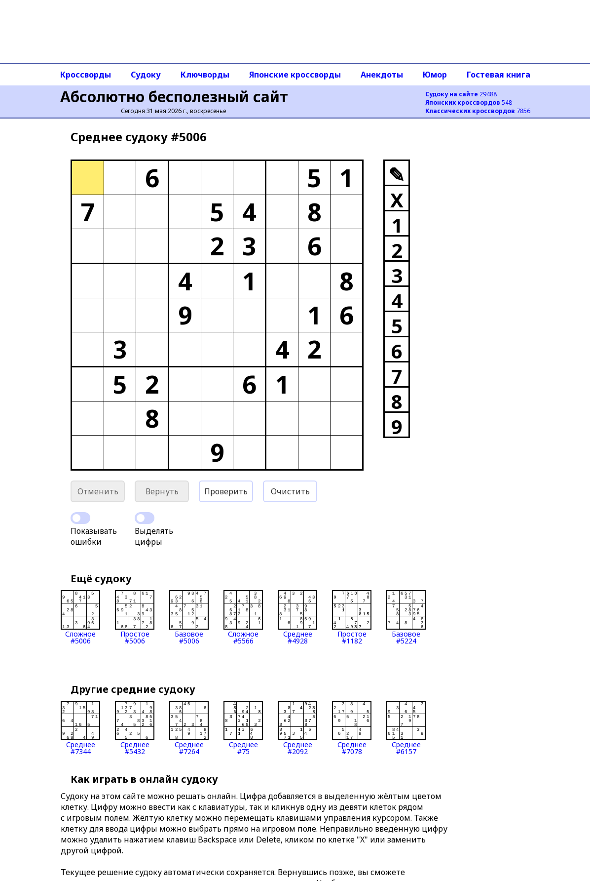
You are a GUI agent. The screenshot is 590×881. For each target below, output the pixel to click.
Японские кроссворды (295, 74)
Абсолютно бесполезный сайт (174, 96)
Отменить (97, 491)
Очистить (290, 491)
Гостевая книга (498, 74)
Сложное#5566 (243, 617)
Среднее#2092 (297, 728)
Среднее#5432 (134, 728)
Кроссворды (85, 74)
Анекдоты (382, 74)
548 (468, 102)
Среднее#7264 (189, 728)
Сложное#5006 (80, 617)
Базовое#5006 (189, 617)
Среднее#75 (243, 728)
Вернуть (162, 491)
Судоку (146, 74)
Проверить (226, 491)
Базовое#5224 (406, 617)
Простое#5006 (134, 617)
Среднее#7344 (80, 728)
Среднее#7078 (351, 728)
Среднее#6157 (406, 728)
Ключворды (205, 74)
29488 (461, 94)
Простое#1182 (351, 617)
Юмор (435, 74)
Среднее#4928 (297, 617)
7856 (477, 111)
